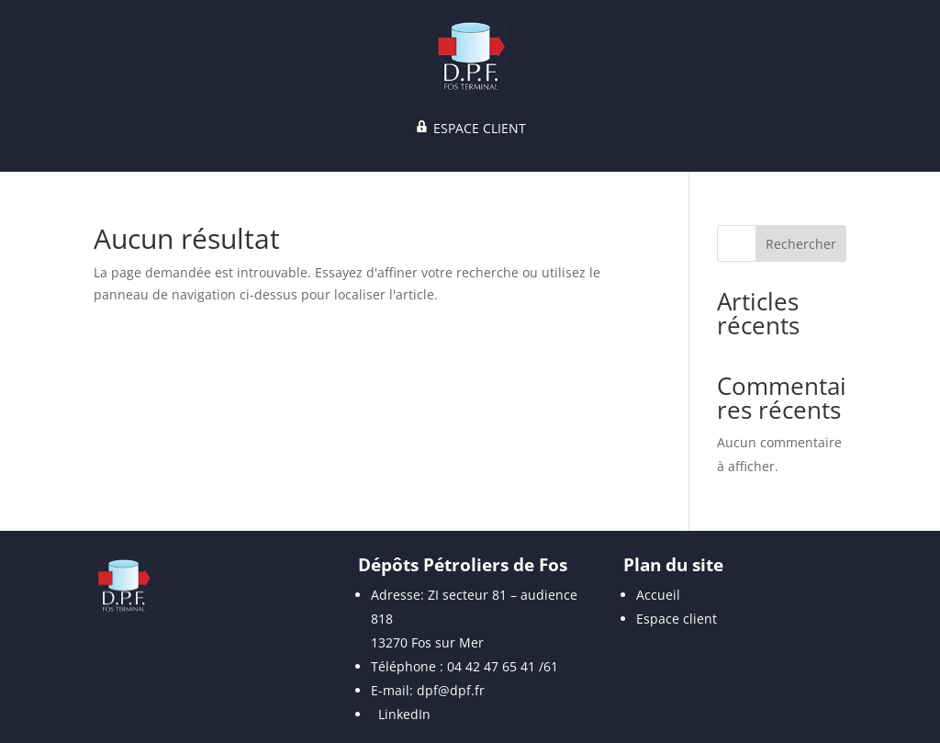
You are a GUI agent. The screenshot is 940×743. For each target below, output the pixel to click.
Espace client (676, 618)
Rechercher (801, 244)
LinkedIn (404, 714)
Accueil (658, 594)
